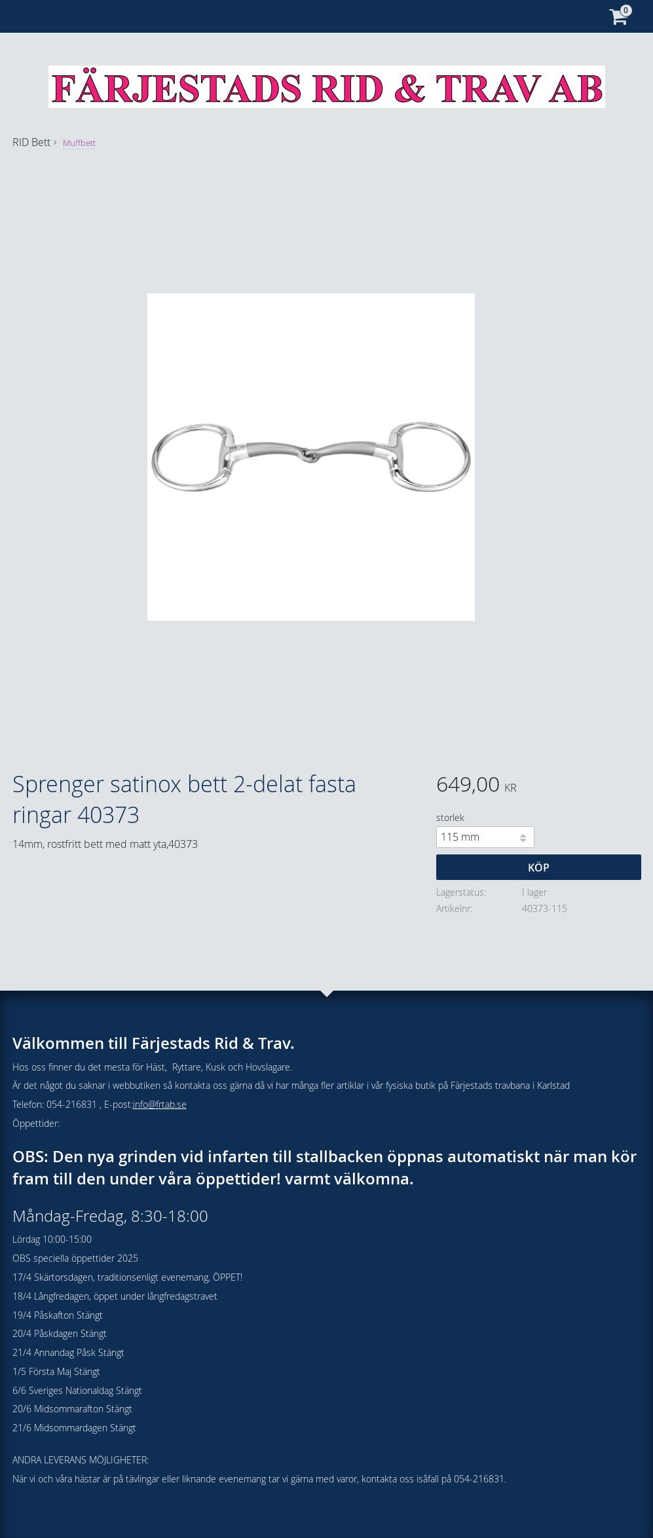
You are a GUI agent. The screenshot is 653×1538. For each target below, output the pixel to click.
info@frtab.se (160, 1104)
